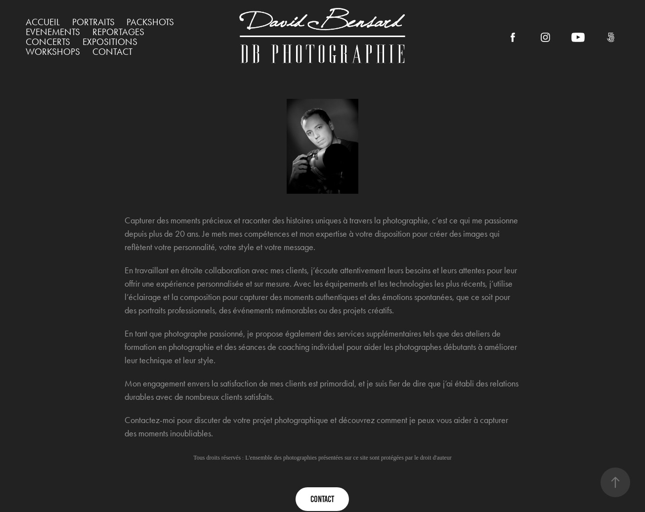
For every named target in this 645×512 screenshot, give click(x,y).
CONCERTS (48, 41)
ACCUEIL (43, 22)
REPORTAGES (118, 32)
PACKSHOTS (150, 22)
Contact (112, 51)
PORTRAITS (93, 22)
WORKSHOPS (53, 51)
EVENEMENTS (53, 32)
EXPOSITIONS (110, 41)
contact (322, 499)
